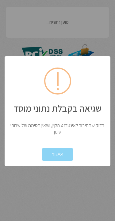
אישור (57, 154)
